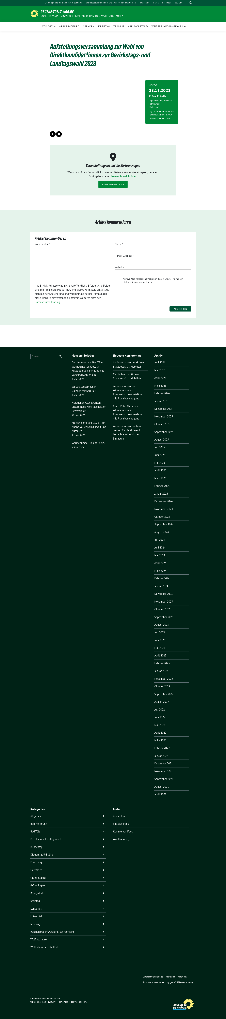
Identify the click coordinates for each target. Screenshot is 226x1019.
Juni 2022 (159, 717)
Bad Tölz (35, 831)
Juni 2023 (159, 640)
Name (119, 244)
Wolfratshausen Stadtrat (44, 947)
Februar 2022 (162, 748)
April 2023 (160, 655)
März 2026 (160, 385)
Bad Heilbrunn (38, 823)
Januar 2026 (161, 401)
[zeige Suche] (190, 3)
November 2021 (163, 771)
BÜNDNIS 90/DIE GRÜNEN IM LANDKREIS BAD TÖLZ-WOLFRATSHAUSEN (82, 15)
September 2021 (163, 779)
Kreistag (35, 901)
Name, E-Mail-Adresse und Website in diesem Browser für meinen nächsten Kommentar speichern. (153, 280)
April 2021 (160, 794)
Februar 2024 (162, 578)
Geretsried (36, 870)
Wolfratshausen (39, 939)
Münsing (35, 924)
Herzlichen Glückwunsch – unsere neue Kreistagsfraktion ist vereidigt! (89, 407)
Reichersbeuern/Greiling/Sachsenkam (52, 931)
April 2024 (160, 563)
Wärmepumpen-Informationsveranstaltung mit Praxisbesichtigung (128, 394)
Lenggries (36, 908)
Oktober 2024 (162, 516)
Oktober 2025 (162, 424)
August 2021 (161, 786)
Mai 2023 (159, 648)
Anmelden (119, 816)
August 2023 (161, 624)
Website (119, 267)
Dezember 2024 (163, 501)
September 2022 (163, 694)
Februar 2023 (162, 663)
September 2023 (163, 617)
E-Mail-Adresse (124, 255)
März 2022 (160, 740)
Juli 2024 (159, 540)
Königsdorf (36, 893)
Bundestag (36, 847)
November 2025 (163, 416)
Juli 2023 (159, 632)
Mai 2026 (159, 370)
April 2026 (160, 378)
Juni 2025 (159, 455)
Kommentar (42, 244)
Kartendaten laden (113, 184)
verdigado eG (81, 1001)
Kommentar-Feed (123, 831)
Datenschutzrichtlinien (124, 176)
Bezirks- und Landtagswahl (45, 839)
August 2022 (161, 701)
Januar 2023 (161, 671)
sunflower (52, 1001)
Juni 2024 (159, 547)
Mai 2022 (159, 725)
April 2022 (160, 732)
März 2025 (160, 478)
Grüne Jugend (38, 877)
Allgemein (36, 816)
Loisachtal (36, 916)
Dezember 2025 (163, 408)
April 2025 (160, 470)
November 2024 (163, 509)
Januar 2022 (161, 756)
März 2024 (160, 570)
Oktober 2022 (162, 686)
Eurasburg (36, 862)
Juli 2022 (159, 709)
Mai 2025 (159, 462)
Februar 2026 (162, 393)
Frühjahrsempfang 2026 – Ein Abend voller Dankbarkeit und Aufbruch (89, 427)
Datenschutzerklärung (47, 302)
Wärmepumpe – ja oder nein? (88, 443)
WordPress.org (121, 839)
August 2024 (161, 532)
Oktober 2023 (162, 609)
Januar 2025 (161, 493)
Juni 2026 (159, 362)
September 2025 (163, 432)
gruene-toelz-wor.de (57, 12)
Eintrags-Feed (121, 823)
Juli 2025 (159, 447)
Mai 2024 (159, 555)
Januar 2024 (161, 586)
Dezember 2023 (163, 593)
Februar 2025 (162, 486)
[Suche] (186, 3)
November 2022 (163, 678)
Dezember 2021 (163, 763)
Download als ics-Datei (159, 118)
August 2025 (161, 439)
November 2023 (163, 601)
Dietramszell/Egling (41, 854)
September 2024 (163, 524)
